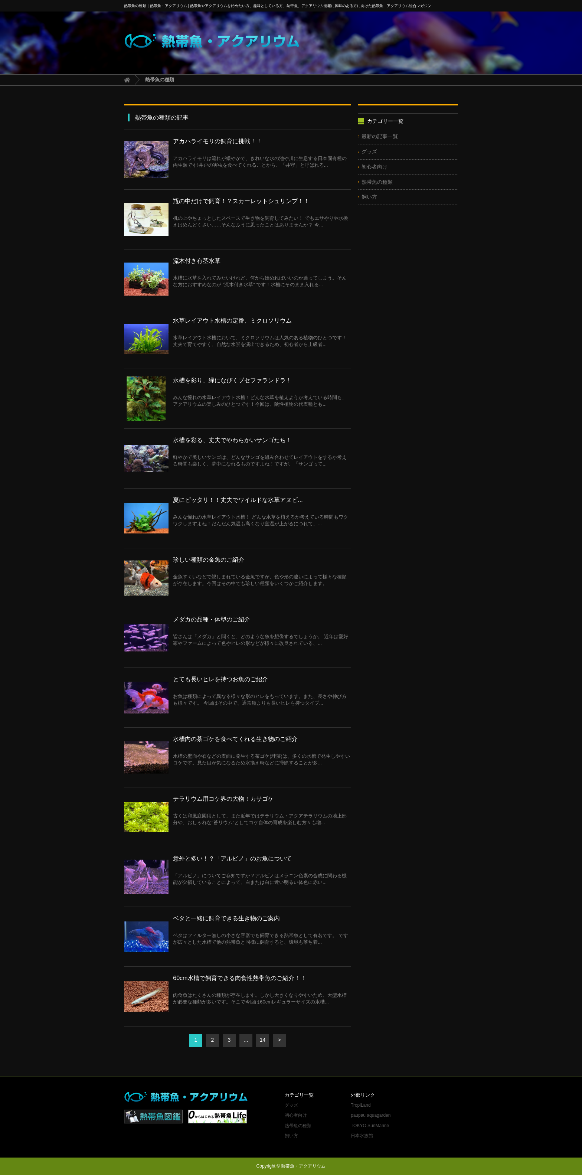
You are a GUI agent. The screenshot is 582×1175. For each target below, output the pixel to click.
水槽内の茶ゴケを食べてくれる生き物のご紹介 (235, 739)
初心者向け (375, 167)
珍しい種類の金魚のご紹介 (208, 560)
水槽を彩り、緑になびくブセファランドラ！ (232, 380)
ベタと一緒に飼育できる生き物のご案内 (226, 918)
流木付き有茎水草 (196, 261)
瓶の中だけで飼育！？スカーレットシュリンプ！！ (241, 201)
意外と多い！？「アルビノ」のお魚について (232, 858)
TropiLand (361, 1105)
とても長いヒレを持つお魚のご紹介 (220, 679)
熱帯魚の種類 (377, 182)
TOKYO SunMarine (370, 1125)
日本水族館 (362, 1135)
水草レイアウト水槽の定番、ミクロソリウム (232, 320)
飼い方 (369, 197)
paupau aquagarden (370, 1115)
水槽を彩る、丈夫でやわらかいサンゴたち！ (232, 440)
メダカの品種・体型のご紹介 (211, 619)
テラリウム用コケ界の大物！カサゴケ (223, 799)
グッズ (369, 151)
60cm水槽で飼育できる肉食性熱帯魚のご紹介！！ (239, 978)
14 (263, 1040)
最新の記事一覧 (380, 136)
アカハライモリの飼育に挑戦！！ (217, 141)
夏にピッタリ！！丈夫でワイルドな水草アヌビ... (238, 500)
